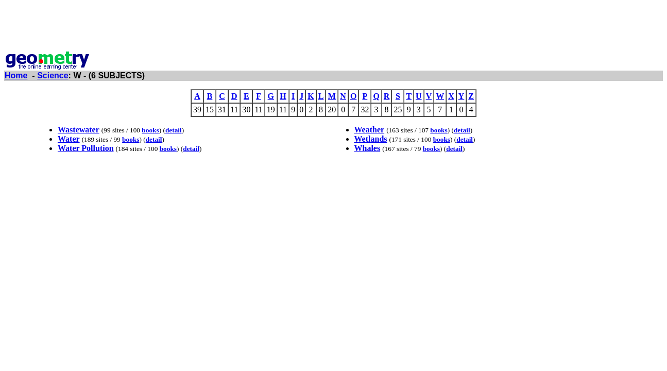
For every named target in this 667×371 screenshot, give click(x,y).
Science (52, 75)
